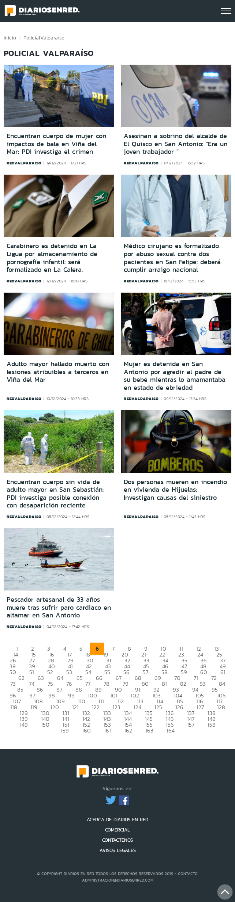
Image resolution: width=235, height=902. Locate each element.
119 (33, 707)
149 (24, 724)
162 (128, 730)
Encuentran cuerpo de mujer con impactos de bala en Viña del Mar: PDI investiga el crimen (56, 143)
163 (149, 730)
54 (88, 672)
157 (190, 724)
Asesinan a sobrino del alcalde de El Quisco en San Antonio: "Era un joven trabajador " (175, 143)
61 (222, 672)
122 (96, 707)
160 (86, 730)
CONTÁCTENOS (117, 840)
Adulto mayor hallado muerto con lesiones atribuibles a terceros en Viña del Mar (58, 371)
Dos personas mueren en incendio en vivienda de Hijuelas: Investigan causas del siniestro (175, 489)
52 (50, 672)
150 (45, 724)
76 (69, 684)
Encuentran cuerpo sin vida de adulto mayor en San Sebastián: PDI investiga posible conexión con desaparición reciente (55, 493)
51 (31, 672)
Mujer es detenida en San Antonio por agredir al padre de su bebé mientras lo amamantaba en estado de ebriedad (174, 375)
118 (13, 707)
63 (41, 678)
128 (221, 707)
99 (71, 695)
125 (158, 707)
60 (203, 672)
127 (200, 707)
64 (60, 678)
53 (69, 672)
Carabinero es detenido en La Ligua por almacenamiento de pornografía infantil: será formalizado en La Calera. (52, 257)
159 (65, 730)
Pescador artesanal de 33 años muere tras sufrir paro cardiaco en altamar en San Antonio (59, 607)
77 (87, 684)
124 (137, 707)
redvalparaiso (24, 163)
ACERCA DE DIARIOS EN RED (117, 819)
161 (107, 730)
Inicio (10, 37)
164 (171, 730)
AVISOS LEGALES (118, 850)
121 (75, 707)
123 (116, 707)
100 (92, 695)
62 (21, 678)
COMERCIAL (117, 829)
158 (212, 724)
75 (50, 684)
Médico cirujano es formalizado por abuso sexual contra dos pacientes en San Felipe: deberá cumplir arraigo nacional (172, 257)
